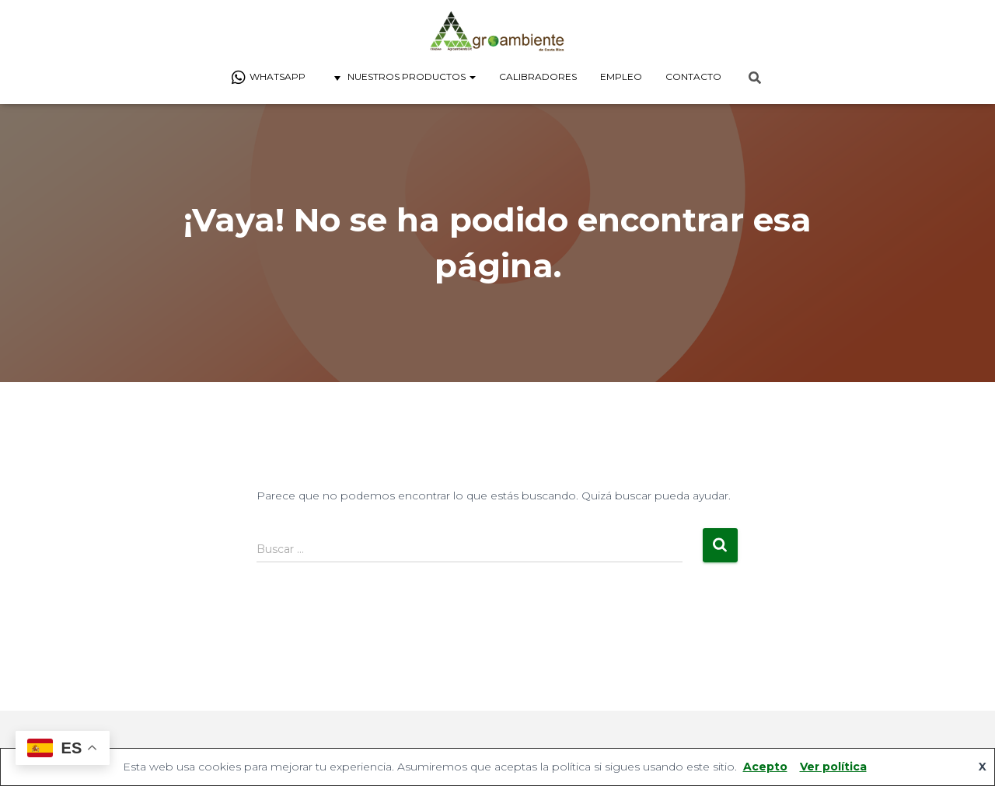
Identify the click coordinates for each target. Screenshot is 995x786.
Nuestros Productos (402, 77)
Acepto (765, 767)
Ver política (833, 767)
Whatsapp (268, 77)
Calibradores (538, 76)
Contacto (693, 76)
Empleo (621, 76)
